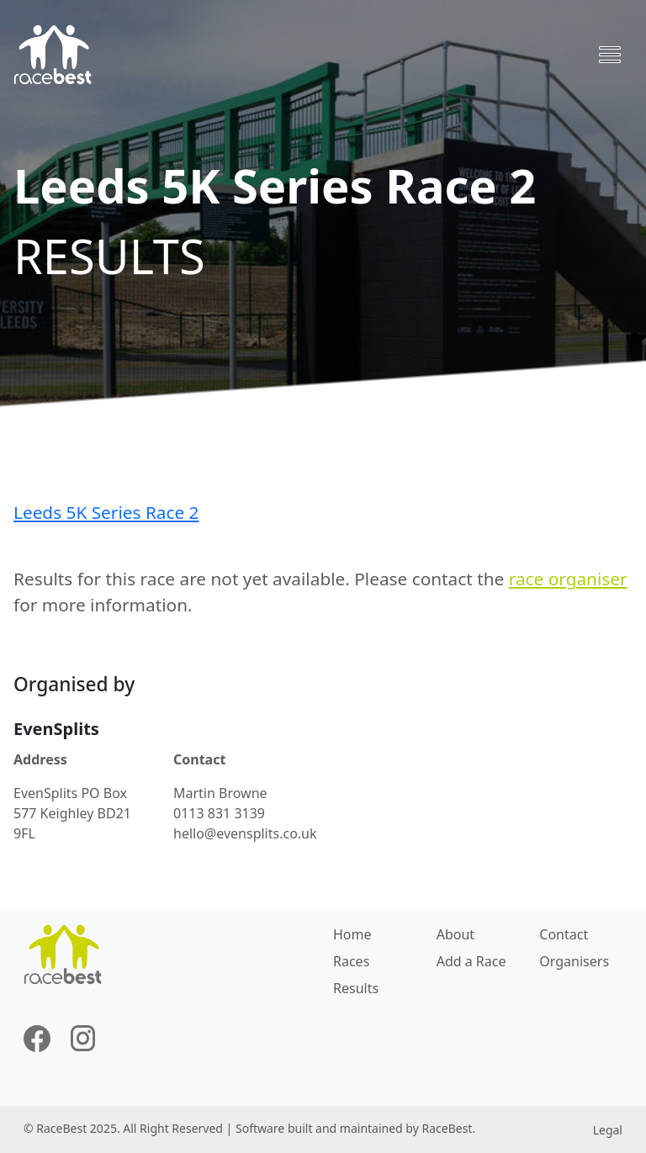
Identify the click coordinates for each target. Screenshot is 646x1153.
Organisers (574, 961)
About (455, 934)
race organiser (568, 578)
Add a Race (471, 961)
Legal (607, 1130)
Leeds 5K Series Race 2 (106, 512)
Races (351, 961)
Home (352, 934)
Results (356, 988)
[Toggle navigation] (610, 55)
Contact (563, 934)
